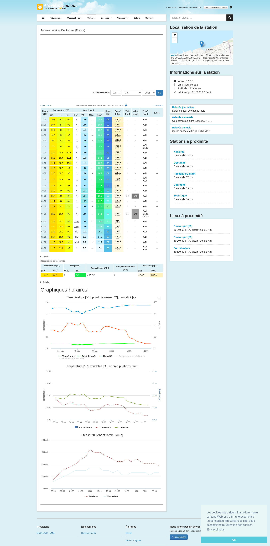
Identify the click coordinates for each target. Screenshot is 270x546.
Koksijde (202, 153)
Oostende (202, 164)
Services (149, 18)
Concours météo (88, 533)
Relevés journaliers (201, 109)
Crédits (129, 533)
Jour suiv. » (158, 105)
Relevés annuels (201, 129)
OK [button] (234, 539)
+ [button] (175, 35)
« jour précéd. (46, 105)
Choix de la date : (102, 92)
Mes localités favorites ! (216, 8)
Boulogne (202, 186)
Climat (91, 18)
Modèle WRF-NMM (46, 533)
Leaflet (173, 55)
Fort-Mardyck (202, 250)
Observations (74, 18)
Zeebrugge (202, 197)
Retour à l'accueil (57, 7)
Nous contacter (179, 537)
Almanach (122, 18)
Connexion (171, 8)
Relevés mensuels (201, 119)
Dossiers (106, 18)
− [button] (175, 40)
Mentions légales (133, 540)
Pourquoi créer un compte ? (190, 8)
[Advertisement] (101, 62)
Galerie (136, 18)
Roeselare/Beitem (202, 175)
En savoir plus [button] (216, 529)
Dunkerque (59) (202, 228)
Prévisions (56, 18)
